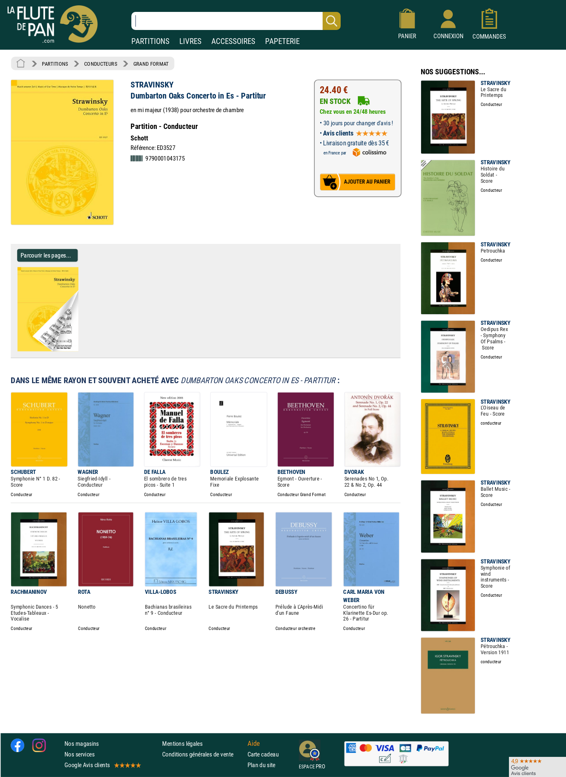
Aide (253, 743)
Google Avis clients (102, 764)
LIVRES (190, 41)
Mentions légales (182, 743)
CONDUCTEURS (100, 63)
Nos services (79, 754)
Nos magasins (81, 743)
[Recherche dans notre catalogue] (236, 21)
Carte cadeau (263, 754)
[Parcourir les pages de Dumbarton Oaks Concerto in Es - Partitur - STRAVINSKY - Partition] (81, 349)
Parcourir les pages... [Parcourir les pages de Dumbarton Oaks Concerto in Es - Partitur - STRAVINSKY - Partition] (46, 255)
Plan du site (261, 764)
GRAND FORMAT (151, 63)
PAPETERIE (282, 41)
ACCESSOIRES (233, 41)
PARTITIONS (150, 41)
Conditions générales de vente (203, 754)
